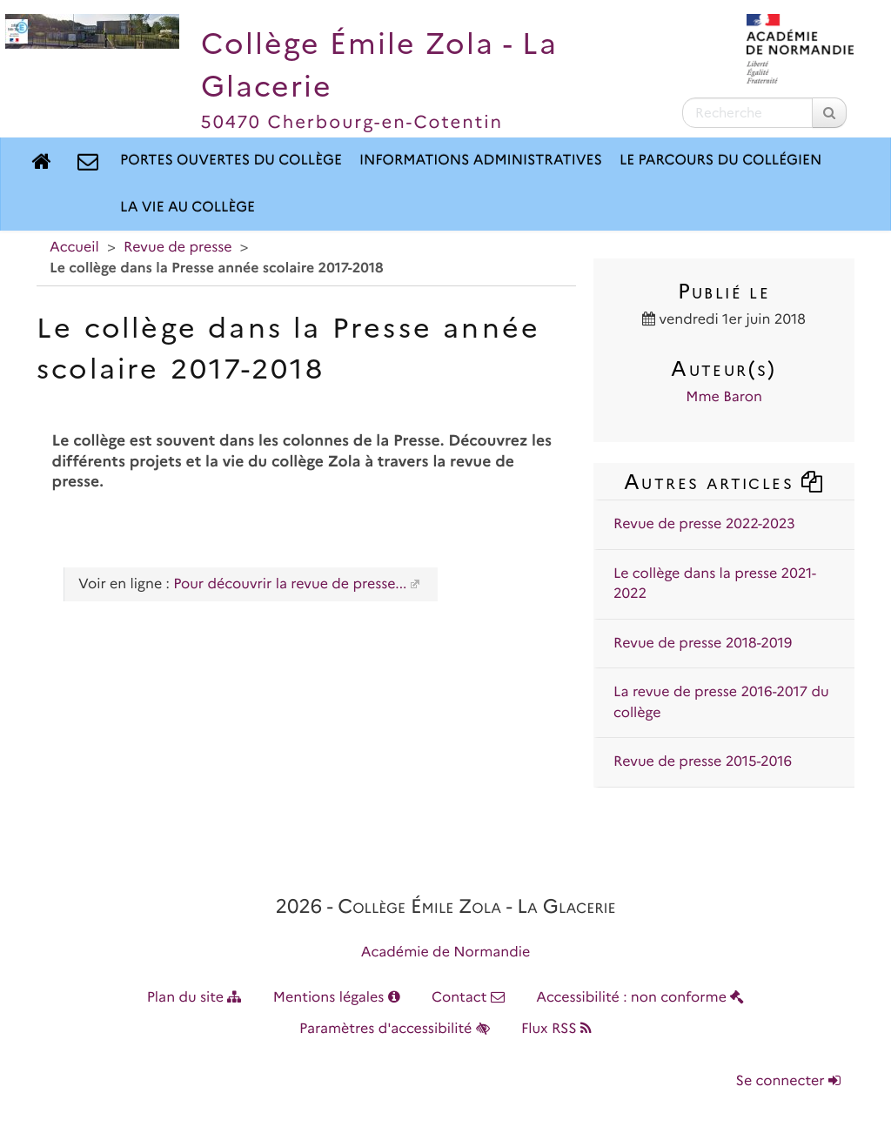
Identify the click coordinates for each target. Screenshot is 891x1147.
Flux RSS (556, 1029)
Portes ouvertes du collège (231, 160)
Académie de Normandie (446, 952)
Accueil (74, 247)
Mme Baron (724, 397)
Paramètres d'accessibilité (394, 1029)
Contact (468, 997)
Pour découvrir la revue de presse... (289, 584)
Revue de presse (177, 247)
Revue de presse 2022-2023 (704, 524)
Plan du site (194, 997)
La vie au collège (187, 207)
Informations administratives (480, 160)
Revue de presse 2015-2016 (702, 762)
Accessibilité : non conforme (640, 997)
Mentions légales (336, 997)
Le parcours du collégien (720, 160)
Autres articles (724, 481)
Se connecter (788, 1081)
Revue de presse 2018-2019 (702, 643)
